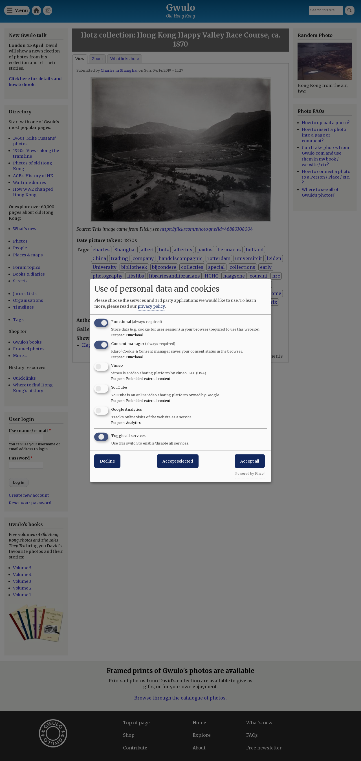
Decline (107, 460)
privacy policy (151, 306)
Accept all (249, 460)
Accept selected (177, 460)
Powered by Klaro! (250, 473)
